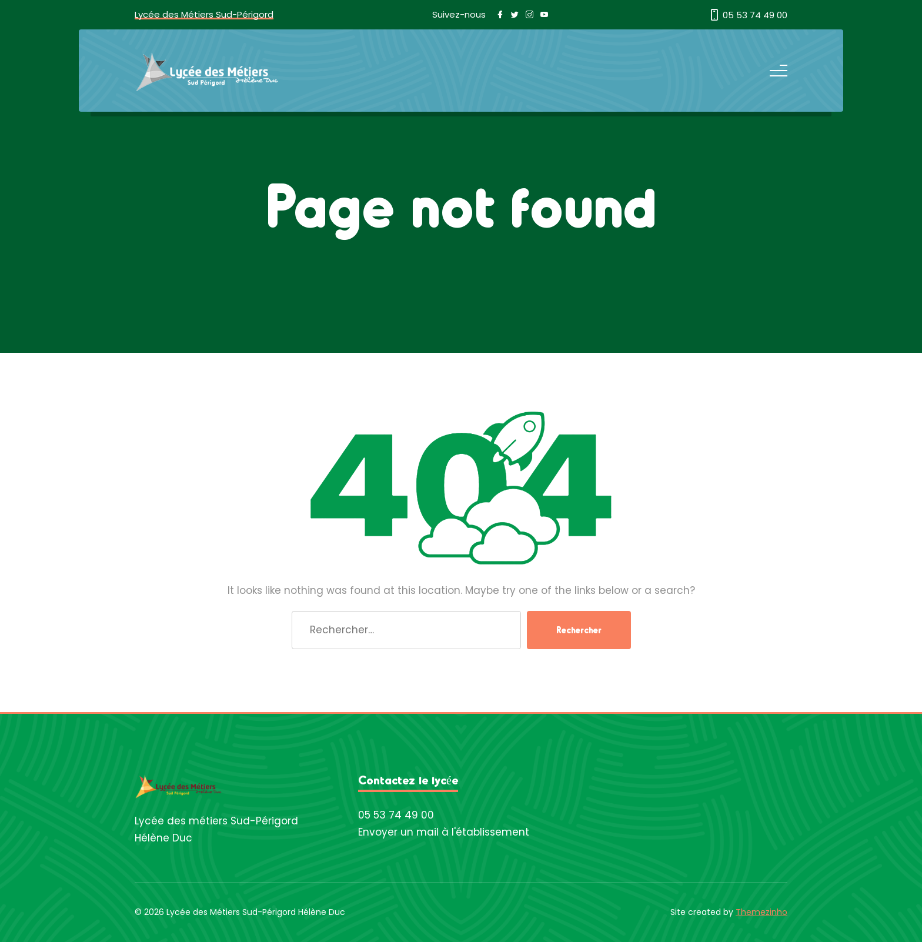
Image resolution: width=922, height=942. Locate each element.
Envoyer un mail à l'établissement (443, 832)
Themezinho (761, 912)
